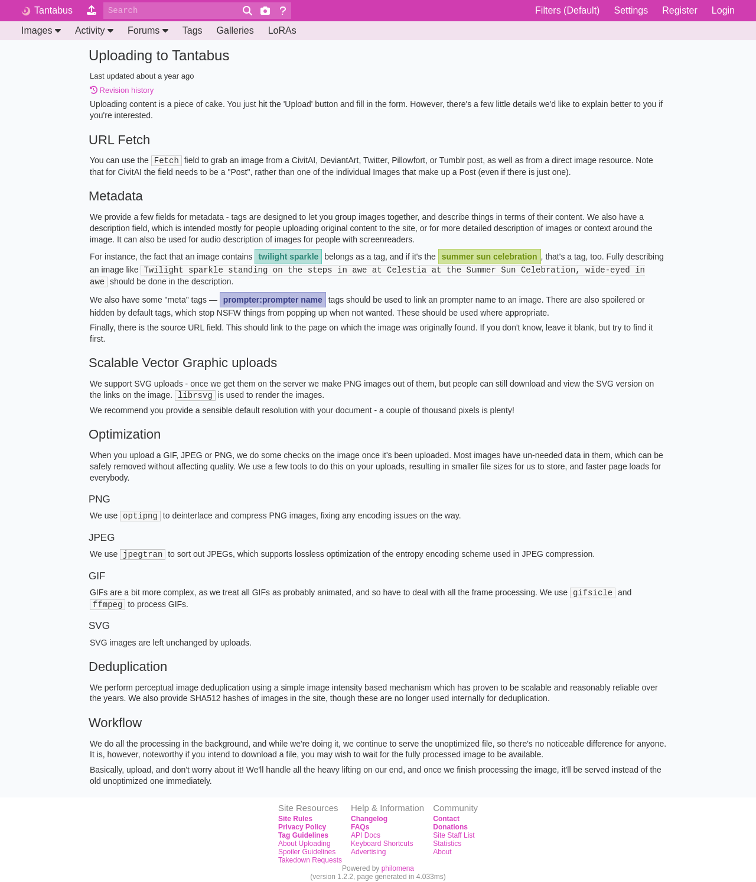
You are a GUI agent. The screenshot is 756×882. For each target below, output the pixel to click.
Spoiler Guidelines (306, 847)
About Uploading (304, 839)
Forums (148, 30)
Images (41, 30)
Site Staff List (453, 830)
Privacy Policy (302, 822)
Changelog (369, 814)
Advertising (368, 847)
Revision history (122, 90)
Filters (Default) (567, 10)
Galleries (235, 30)
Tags (193, 30)
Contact (446, 814)
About (442, 847)
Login (723, 10)
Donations (450, 822)
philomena (398, 864)
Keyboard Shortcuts (382, 839)
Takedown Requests (310, 855)
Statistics (447, 839)
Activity (94, 30)
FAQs (360, 822)
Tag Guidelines (303, 830)
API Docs (365, 830)
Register (680, 10)
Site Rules (295, 814)
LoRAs (282, 30)
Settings (631, 10)
